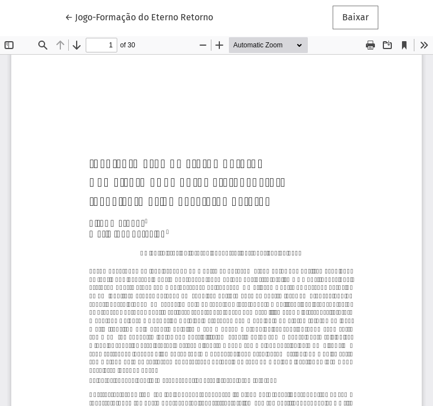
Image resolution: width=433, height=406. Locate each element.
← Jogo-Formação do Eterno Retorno (139, 16)
